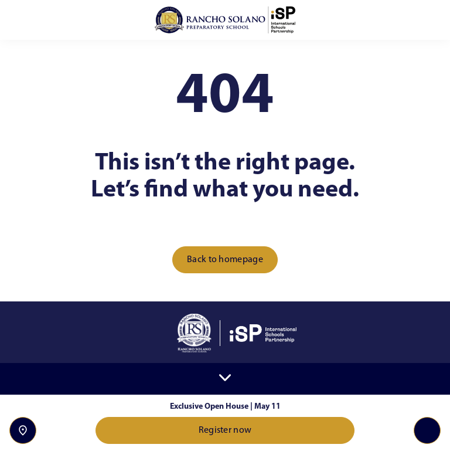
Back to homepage (225, 259)
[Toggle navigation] (427, 430)
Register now (225, 430)
